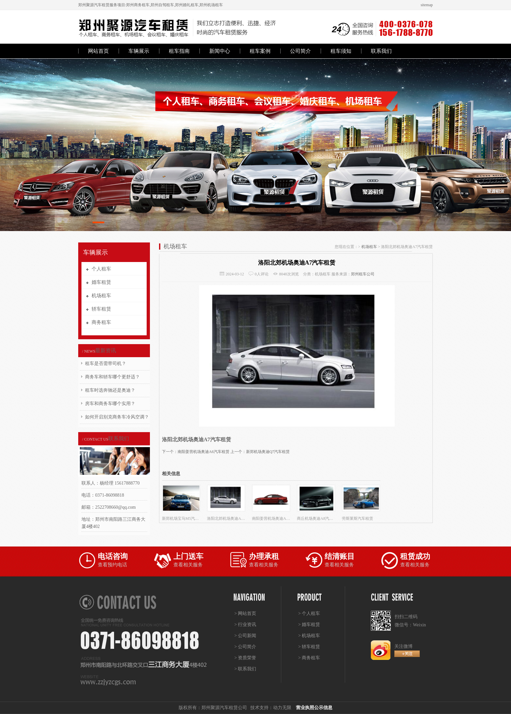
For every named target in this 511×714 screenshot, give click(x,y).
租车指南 (179, 51)
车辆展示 (138, 51)
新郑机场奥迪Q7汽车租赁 (268, 451)
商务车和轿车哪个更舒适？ (112, 376)
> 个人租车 (309, 613)
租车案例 (260, 51)
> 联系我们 (245, 668)
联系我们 (381, 51)
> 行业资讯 (245, 624)
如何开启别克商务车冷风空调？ (117, 417)
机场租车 (369, 246)
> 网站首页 (245, 613)
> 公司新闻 (245, 635)
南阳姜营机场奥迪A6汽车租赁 (203, 451)
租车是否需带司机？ (105, 363)
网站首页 (98, 51)
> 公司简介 (245, 646)
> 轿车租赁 (309, 646)
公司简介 (300, 51)
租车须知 (340, 51)
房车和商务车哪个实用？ (110, 403)
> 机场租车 (309, 635)
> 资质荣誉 (245, 657)
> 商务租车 (309, 657)
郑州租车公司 (362, 274)
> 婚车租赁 (309, 624)
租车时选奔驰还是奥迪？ (110, 390)
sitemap (427, 5)
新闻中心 (219, 51)
